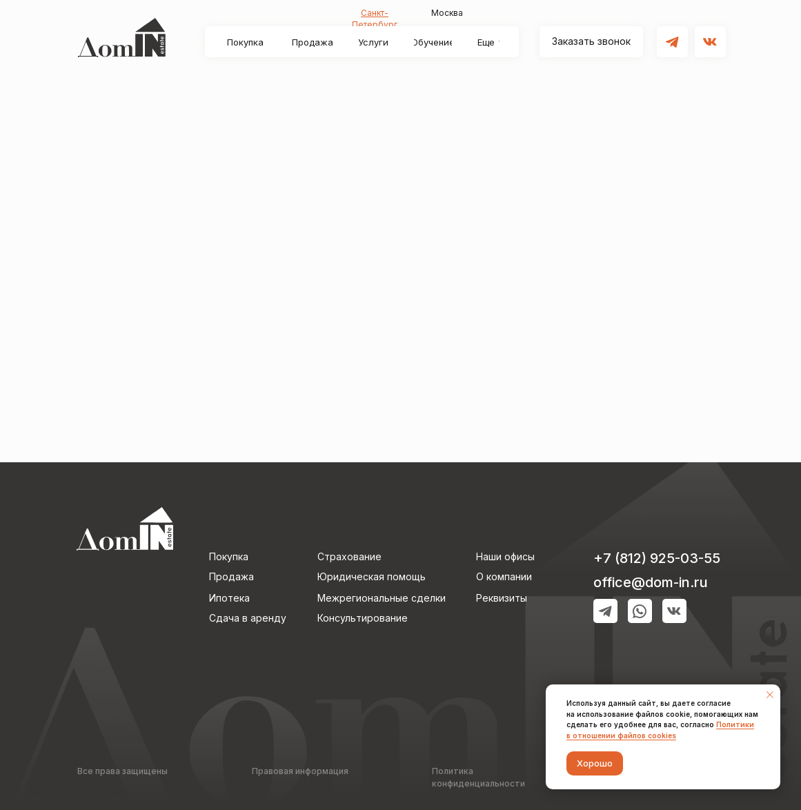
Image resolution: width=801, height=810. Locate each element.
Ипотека (229, 598)
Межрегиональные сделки (381, 598)
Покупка (228, 556)
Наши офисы (505, 556)
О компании (504, 576)
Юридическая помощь (371, 576)
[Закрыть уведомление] (770, 695)
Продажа (231, 576)
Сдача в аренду (247, 618)
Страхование (349, 556)
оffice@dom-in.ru (650, 582)
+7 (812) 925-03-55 (656, 558)
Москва (447, 13)
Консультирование (362, 618)
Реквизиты (501, 598)
